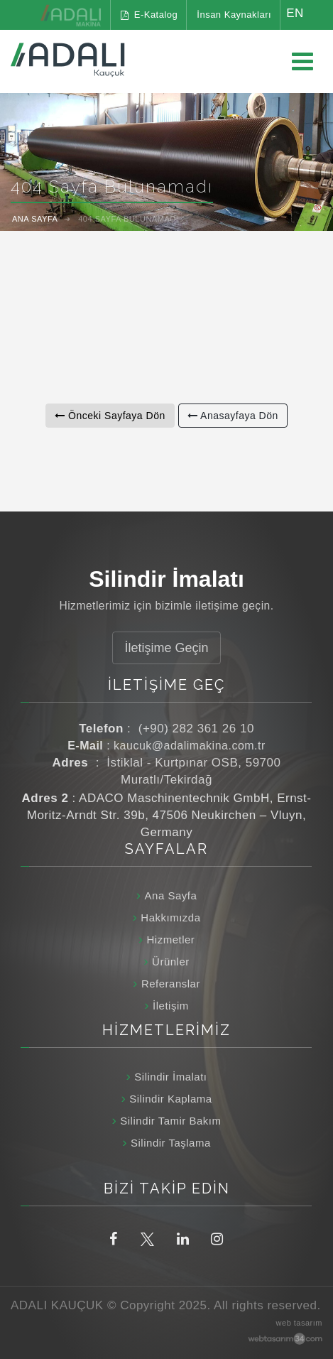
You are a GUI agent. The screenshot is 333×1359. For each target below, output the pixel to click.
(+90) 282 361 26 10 (196, 728)
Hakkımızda (170, 917)
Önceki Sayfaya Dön (110, 415)
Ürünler (171, 961)
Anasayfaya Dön (232, 415)
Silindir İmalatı (170, 1077)
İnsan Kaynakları (234, 14)
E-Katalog (149, 14)
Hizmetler (170, 939)
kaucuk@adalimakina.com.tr (190, 746)
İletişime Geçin (166, 648)
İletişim (171, 1006)
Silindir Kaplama (170, 1099)
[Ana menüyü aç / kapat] (302, 62)
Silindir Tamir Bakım (170, 1121)
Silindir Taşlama (171, 1143)
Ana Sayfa (171, 895)
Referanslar (170, 984)
